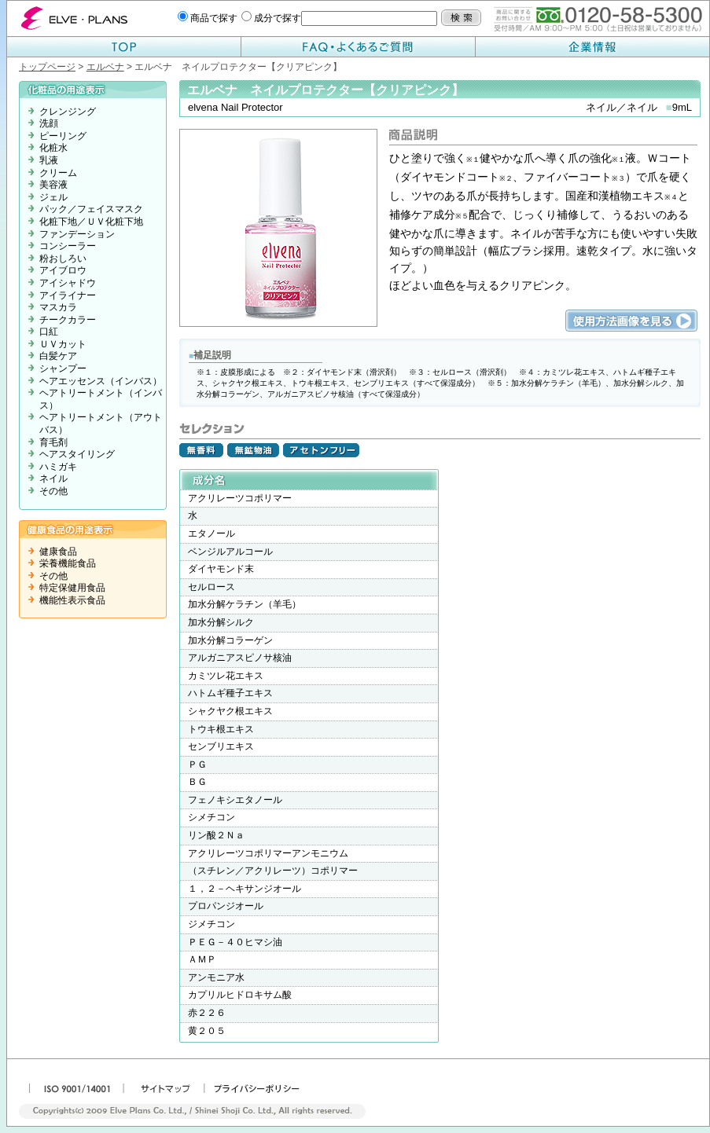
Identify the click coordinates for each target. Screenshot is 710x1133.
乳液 (48, 160)
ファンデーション (77, 234)
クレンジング (67, 111)
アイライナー (67, 295)
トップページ (47, 66)
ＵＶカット (62, 344)
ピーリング (62, 135)
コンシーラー (67, 245)
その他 (53, 491)
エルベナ (105, 66)
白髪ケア (58, 355)
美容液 (53, 184)
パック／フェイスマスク (91, 209)
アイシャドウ (67, 282)
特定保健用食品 (72, 587)
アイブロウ (62, 270)
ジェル (53, 197)
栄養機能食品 (67, 563)
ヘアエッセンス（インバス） (100, 381)
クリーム (58, 172)
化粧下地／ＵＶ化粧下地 (91, 221)
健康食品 (58, 551)
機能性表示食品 (72, 600)
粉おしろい (62, 258)
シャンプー (62, 368)
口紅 (48, 331)
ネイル (53, 478)
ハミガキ (58, 466)
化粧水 (53, 147)
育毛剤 (53, 442)
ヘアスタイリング (77, 454)
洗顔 (48, 123)
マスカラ (58, 307)
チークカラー (67, 319)
